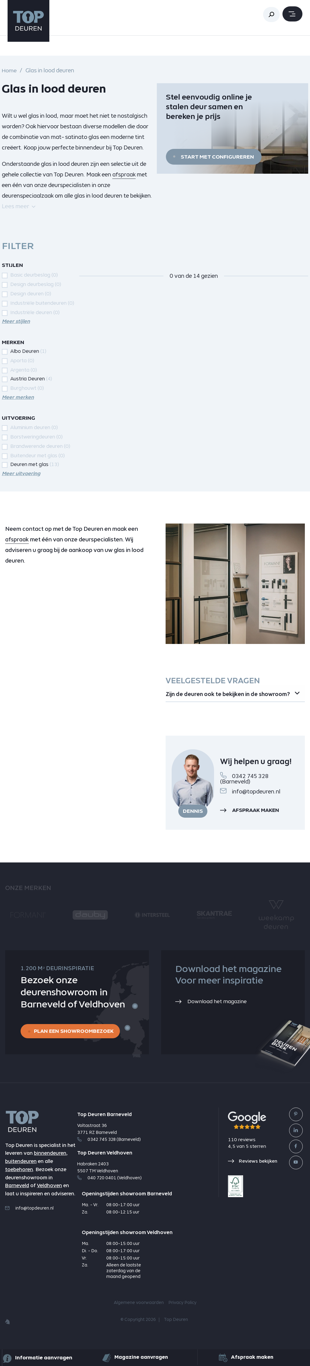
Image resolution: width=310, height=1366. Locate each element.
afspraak (124, 174)
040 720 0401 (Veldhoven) (109, 1188)
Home (9, 70)
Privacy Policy (182, 1314)
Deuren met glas (34, 464)
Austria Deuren (31, 378)
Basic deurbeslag (34, 275)
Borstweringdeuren (36, 437)
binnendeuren (50, 1164)
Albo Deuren (28, 351)
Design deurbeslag (35, 284)
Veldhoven (49, 1197)
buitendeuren (21, 1172)
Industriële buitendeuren (42, 303)
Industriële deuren (35, 312)
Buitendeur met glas (37, 455)
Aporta (22, 360)
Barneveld (17, 1197)
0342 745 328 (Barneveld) (244, 789)
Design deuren (30, 294)
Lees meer (18, 206)
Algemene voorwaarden (139, 1314)
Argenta (23, 370)
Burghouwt (27, 388)
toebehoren (19, 1180)
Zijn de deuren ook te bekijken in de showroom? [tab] (212, 699)
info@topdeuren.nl (250, 801)
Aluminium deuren (34, 427)
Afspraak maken (251, 821)
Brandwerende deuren (40, 446)
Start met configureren (217, 157)
